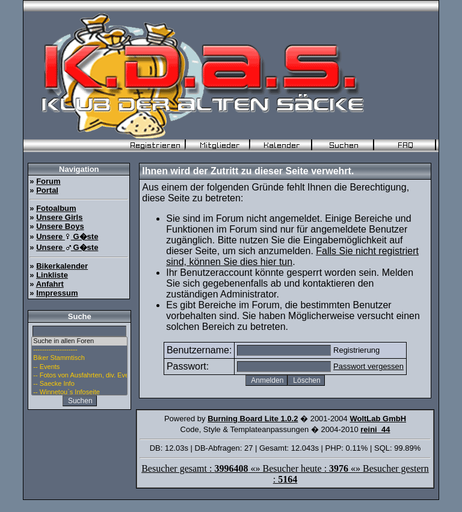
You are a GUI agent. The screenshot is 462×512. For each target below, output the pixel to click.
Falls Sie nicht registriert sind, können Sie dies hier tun (292, 256)
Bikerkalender (62, 265)
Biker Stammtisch (79, 358)
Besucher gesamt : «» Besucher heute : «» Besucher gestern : (285, 473)
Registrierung (356, 350)
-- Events (79, 367)
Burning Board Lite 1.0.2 (253, 418)
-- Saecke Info (79, 384)
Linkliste (52, 274)
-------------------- (79, 350)
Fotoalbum (56, 208)
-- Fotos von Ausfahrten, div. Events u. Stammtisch (79, 375)
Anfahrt (50, 283)
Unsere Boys (60, 226)
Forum (48, 181)
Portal (47, 190)
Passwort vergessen (368, 366)
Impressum (57, 292)
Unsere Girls (59, 217)
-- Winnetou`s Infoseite (79, 392)
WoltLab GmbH (378, 418)
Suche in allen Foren (79, 341)
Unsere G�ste (67, 236)
